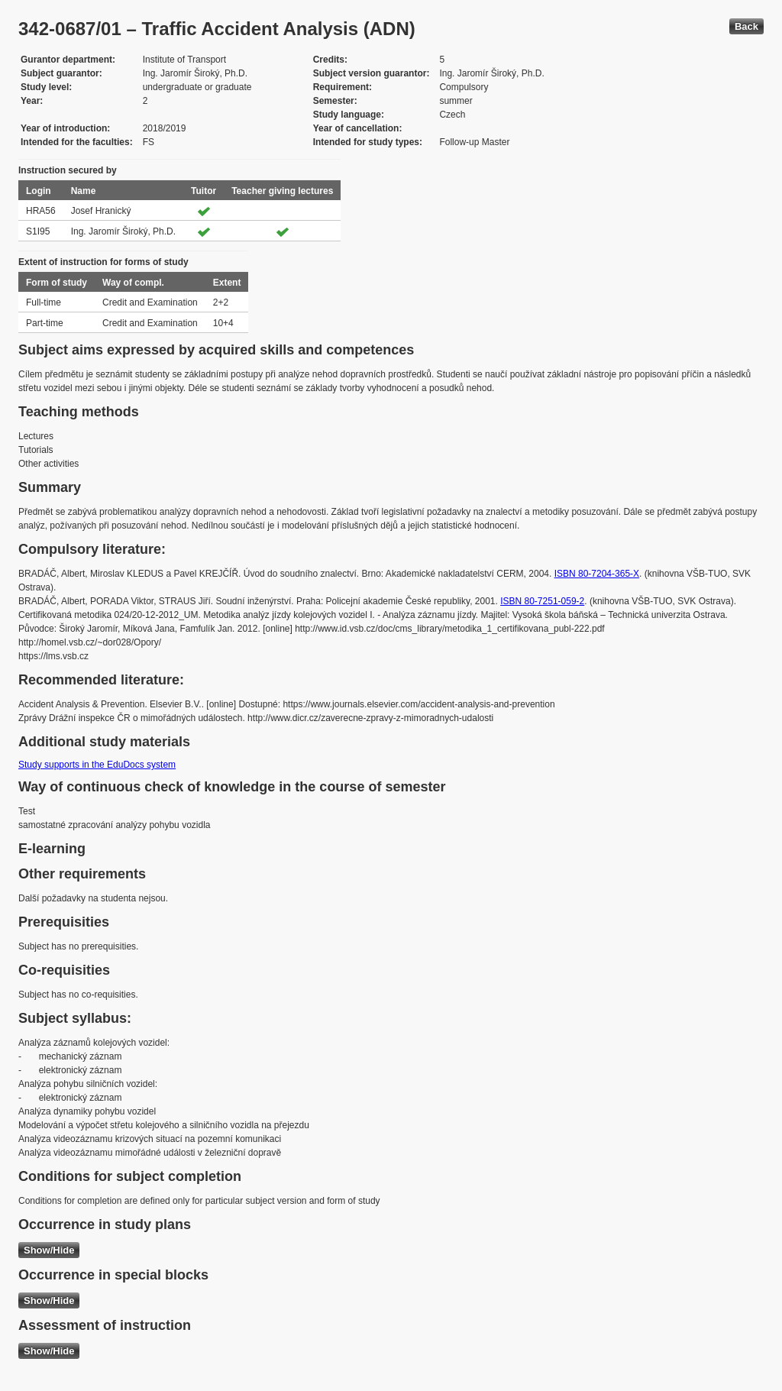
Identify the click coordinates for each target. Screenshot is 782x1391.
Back (746, 26)
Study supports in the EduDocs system (97, 764)
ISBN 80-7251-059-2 (542, 601)
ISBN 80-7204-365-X (596, 573)
